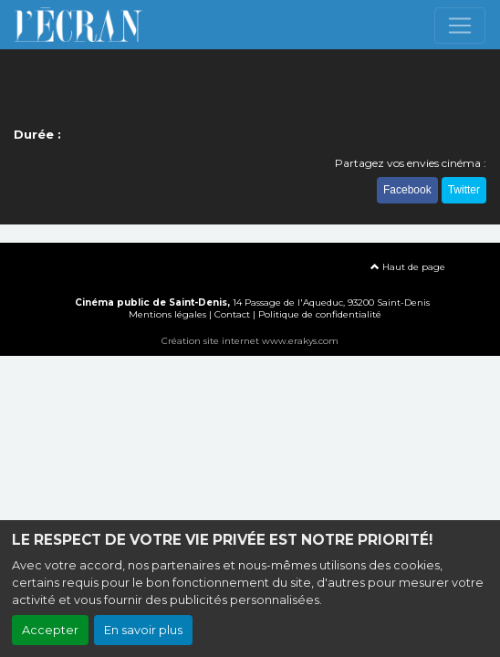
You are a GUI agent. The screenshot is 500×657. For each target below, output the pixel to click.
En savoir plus (143, 630)
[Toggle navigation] (459, 25)
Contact (232, 314)
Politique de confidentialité (319, 314)
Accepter (50, 630)
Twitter (464, 189)
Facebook (407, 189)
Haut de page (407, 267)
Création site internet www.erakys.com (250, 341)
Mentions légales (167, 314)
